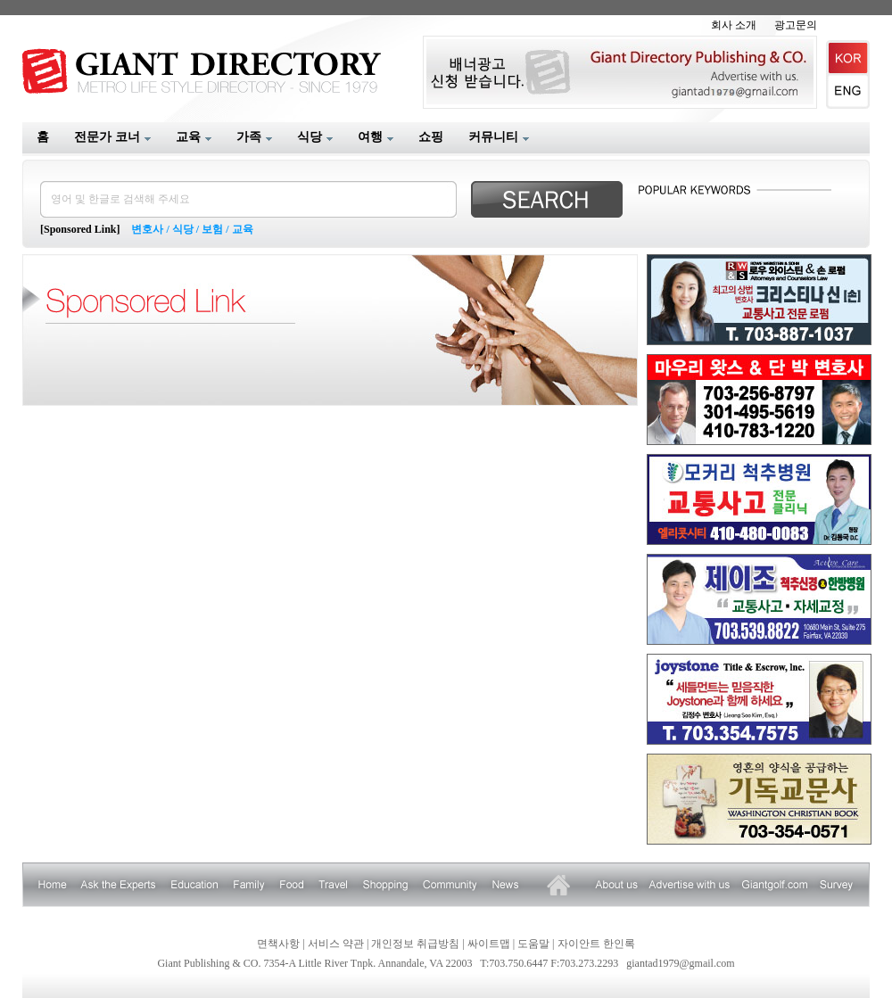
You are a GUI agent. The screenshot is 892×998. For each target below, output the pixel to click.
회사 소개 (733, 25)
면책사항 (278, 943)
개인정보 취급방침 (415, 943)
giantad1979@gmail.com (680, 963)
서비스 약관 (336, 943)
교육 (242, 229)
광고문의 (795, 25)
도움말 (533, 943)
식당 (183, 229)
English (848, 92)
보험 (212, 229)
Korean (848, 57)
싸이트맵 (488, 943)
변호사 (147, 229)
